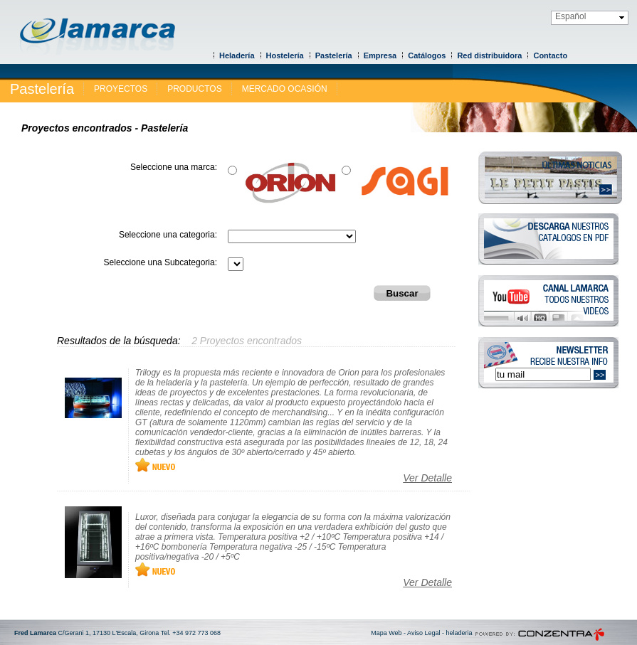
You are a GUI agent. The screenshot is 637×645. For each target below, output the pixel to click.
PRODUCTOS (194, 89)
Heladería (237, 55)
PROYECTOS (120, 89)
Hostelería (285, 55)
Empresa (380, 55)
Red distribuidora (489, 55)
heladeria (459, 632)
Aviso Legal (423, 632)
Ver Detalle (427, 478)
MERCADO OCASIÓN (284, 89)
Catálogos (427, 55)
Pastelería (333, 55)
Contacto (550, 55)
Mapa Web (386, 632)
